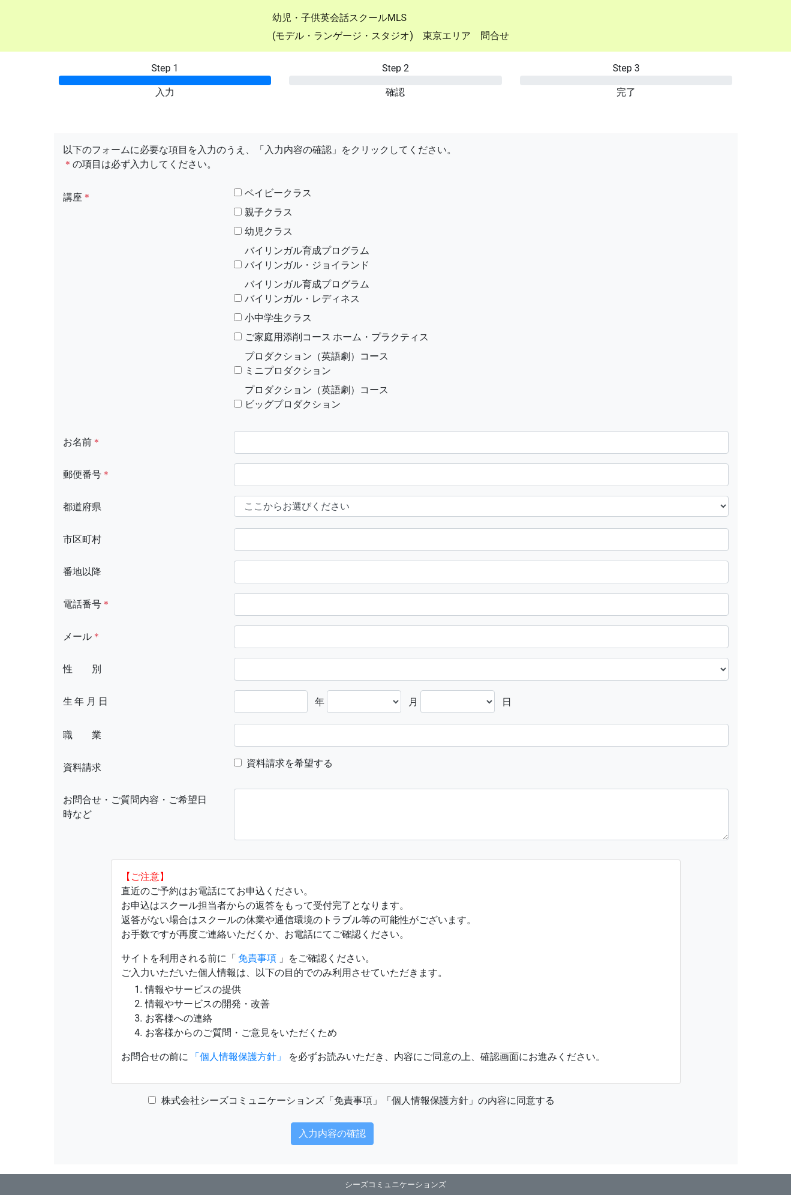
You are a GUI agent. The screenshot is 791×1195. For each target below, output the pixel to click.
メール (82, 636)
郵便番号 (87, 474)
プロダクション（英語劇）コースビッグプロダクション (317, 397)
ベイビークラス (278, 193)
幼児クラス (269, 231)
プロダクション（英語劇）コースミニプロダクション (317, 363)
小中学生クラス (278, 318)
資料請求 (82, 767)
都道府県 (82, 507)
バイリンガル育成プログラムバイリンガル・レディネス (307, 291)
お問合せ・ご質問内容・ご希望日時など (135, 807)
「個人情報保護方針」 (238, 1056)
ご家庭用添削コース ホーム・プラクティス (337, 337)
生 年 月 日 (86, 701)
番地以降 (82, 571)
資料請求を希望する (289, 763)
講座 (77, 197)
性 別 (82, 669)
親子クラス (269, 212)
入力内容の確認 (332, 1133)
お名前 (82, 442)
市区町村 (82, 539)
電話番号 (87, 604)
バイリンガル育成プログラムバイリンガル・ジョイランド (307, 258)
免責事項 (257, 958)
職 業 (82, 735)
